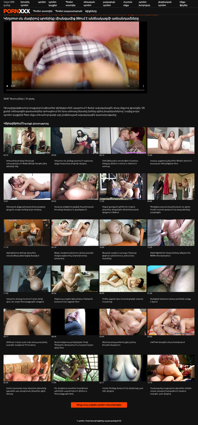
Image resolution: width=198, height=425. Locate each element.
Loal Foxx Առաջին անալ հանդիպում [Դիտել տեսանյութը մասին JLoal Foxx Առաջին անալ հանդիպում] (167, 342)
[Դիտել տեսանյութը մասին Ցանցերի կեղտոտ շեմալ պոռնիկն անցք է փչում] (170, 278)
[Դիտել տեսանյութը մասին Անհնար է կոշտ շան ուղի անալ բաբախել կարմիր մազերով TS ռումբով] (27, 322)
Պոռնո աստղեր (42, 11)
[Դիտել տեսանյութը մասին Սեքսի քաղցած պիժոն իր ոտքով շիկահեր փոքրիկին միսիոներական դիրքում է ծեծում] (122, 186)
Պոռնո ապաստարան (68, 11)
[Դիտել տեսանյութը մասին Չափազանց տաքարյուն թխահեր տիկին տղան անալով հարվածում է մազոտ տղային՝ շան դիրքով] (170, 368)
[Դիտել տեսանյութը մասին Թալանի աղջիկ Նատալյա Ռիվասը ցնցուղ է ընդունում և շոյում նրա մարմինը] (122, 232)
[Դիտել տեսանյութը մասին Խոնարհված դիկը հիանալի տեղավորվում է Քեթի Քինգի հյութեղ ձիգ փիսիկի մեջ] (27, 140)
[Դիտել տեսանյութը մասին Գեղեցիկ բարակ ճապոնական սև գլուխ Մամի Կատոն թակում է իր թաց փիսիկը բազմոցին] (170, 186)
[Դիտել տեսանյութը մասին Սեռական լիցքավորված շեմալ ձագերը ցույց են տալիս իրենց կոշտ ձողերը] (27, 186)
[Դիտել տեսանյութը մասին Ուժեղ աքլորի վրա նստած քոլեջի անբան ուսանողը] (122, 278)
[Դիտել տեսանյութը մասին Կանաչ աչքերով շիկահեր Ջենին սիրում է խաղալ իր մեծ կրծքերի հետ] (170, 140)
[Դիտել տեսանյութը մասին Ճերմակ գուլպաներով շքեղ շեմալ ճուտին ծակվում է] (122, 322)
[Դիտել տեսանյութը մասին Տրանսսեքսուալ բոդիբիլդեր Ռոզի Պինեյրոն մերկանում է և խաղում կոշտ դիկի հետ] (75, 322)
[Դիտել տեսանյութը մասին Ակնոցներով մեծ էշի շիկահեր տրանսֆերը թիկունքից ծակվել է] (27, 232)
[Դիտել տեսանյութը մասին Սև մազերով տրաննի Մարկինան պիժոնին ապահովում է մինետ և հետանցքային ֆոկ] (75, 368)
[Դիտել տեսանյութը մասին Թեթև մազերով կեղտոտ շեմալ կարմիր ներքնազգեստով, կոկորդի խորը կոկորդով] (75, 232)
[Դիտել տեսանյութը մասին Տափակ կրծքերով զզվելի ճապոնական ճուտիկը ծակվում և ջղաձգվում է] (75, 186)
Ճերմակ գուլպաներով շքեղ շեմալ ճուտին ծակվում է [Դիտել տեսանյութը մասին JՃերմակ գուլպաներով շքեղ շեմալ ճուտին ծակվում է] (119, 343)
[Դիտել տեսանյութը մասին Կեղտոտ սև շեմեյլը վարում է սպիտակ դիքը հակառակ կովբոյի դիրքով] (75, 140)
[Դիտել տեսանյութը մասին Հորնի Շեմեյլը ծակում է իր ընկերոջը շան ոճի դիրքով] (122, 368)
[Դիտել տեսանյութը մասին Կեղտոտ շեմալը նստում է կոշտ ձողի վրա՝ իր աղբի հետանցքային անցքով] (27, 278)
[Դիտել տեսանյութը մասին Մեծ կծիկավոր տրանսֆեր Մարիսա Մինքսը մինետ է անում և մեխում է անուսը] (122, 140)
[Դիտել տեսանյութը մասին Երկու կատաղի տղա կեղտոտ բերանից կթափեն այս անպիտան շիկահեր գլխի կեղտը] (27, 368)
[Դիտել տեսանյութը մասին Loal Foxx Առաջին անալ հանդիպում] (170, 322)
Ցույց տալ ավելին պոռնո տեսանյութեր (99, 405)
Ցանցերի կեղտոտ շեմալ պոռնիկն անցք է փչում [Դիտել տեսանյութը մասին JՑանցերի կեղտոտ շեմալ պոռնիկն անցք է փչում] (170, 300)
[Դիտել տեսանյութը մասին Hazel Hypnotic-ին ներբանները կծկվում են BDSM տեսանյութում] (170, 232)
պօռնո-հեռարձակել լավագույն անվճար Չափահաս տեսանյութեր (17, 11)
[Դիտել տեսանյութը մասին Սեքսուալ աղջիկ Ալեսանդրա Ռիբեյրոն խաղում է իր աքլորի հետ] (75, 278)
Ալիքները (91, 11)
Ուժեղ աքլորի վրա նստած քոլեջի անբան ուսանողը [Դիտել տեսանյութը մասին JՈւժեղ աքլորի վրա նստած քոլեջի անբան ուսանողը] (122, 300)
